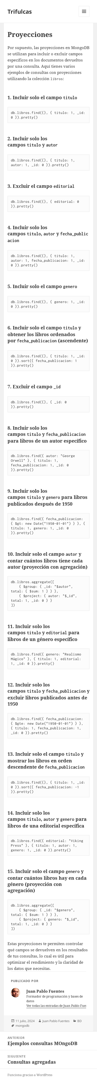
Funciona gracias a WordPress (30, 1075)
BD (79, 1021)
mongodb (22, 1025)
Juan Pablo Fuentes (56, 1021)
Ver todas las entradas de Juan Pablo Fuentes (59, 1005)
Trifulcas (20, 11)
